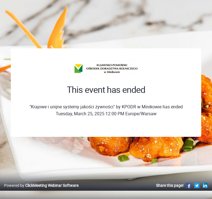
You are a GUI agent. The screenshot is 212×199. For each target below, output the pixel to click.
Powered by (41, 185)
